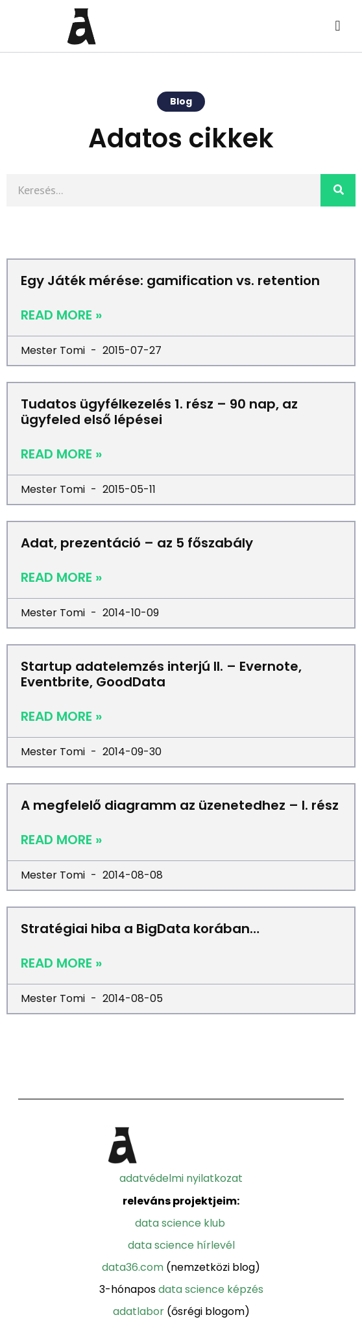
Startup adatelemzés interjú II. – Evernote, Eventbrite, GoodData (161, 674)
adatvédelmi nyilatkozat (181, 1178)
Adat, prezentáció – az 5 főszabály (137, 543)
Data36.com (132, 1267)
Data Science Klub (180, 1223)
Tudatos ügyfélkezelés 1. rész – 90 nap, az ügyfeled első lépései (159, 412)
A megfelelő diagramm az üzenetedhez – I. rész (180, 805)
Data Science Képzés (210, 1289)
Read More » (61, 315)
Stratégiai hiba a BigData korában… (140, 929)
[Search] (338, 190)
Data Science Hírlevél (181, 1245)
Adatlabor (138, 1311)
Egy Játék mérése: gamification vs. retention (170, 280)
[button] (338, 26)
